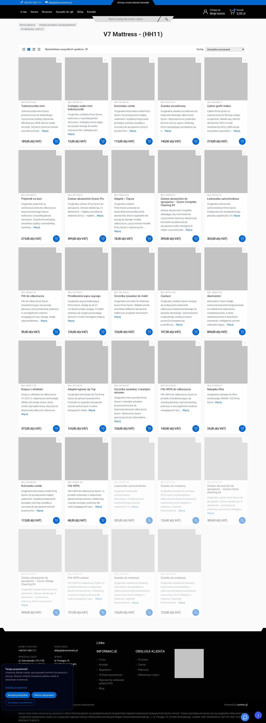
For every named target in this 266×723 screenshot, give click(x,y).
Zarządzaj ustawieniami (20, 702)
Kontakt (91, 11)
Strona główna (27, 25)
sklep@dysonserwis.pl (66, 650)
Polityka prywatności (16, 687)
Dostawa (143, 659)
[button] (56, 141)
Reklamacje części (148, 674)
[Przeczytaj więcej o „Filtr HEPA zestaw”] (103, 612)
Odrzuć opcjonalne (44, 695)
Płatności (143, 669)
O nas (23, 11)
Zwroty (142, 664)
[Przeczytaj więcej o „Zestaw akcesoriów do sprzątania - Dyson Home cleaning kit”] (242, 520)
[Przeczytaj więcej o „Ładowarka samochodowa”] (149, 520)
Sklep (80, 11)
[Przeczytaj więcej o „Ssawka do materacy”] (196, 520)
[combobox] (125, 19)
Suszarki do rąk (64, 11)
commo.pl (242, 704)
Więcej (45, 131)
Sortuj (200, 49)
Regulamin (105, 669)
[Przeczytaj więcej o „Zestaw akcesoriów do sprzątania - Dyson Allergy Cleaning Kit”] (56, 612)
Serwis (34, 11)
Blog (101, 688)
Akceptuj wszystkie (18, 695)
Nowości (47, 11)
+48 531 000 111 (27, 650)
